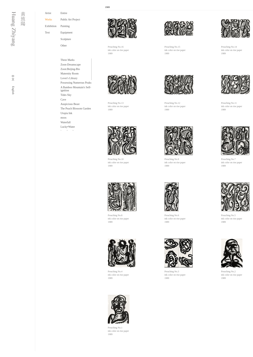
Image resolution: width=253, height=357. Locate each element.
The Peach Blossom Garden (76, 108)
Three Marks (68, 59)
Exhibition (50, 26)
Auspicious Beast (70, 104)
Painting (65, 26)
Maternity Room (70, 73)
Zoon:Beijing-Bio (70, 69)
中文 (13, 78)
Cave (63, 99)
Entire (64, 13)
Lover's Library (69, 78)
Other (64, 45)
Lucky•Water (68, 126)
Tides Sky (66, 94)
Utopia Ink (66, 113)
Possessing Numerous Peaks (76, 82)
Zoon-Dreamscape (71, 64)
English (13, 90)
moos (63, 117)
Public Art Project (70, 19)
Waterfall (66, 122)
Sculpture (66, 39)
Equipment (66, 32)
